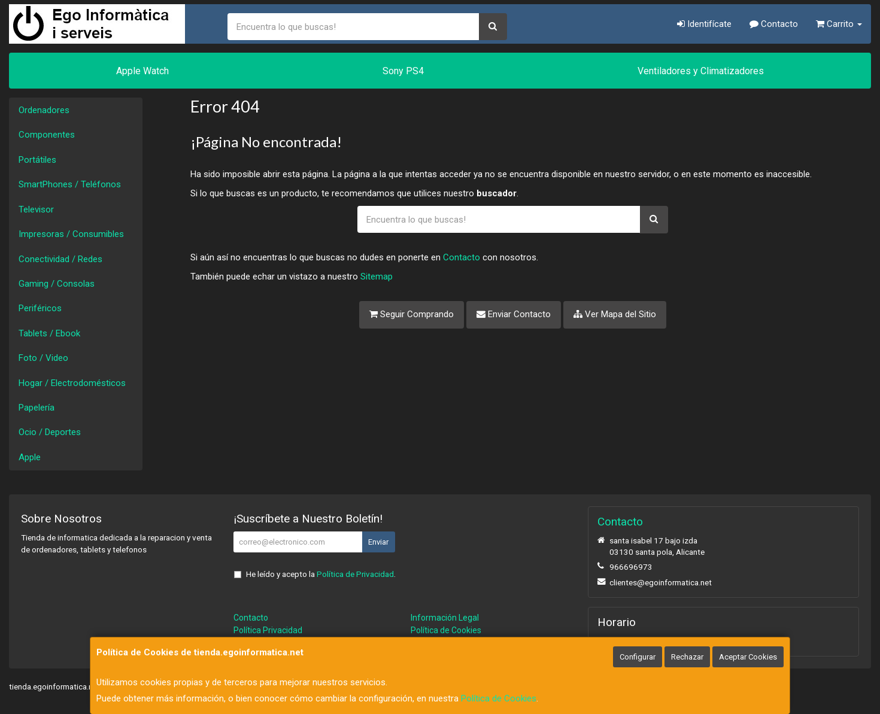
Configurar (638, 656)
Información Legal (445, 617)
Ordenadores (44, 110)
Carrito (839, 24)
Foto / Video (43, 358)
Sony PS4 (403, 71)
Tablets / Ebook (49, 333)
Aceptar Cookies (748, 656)
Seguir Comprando (411, 314)
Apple (30, 457)
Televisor (36, 209)
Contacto (773, 24)
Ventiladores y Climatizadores (701, 71)
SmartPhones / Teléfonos (70, 184)
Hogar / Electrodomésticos (72, 383)
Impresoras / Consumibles (71, 234)
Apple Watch (142, 71)
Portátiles (37, 159)
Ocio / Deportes (50, 432)
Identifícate (704, 24)
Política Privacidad (267, 630)
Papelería (36, 407)
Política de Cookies (498, 698)
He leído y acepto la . (321, 574)
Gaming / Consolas (57, 283)
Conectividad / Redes (60, 259)
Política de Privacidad (355, 574)
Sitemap (376, 276)
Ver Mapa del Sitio (614, 314)
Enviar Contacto (514, 314)
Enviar (378, 541)
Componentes (47, 134)
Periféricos (40, 308)
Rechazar (687, 656)
